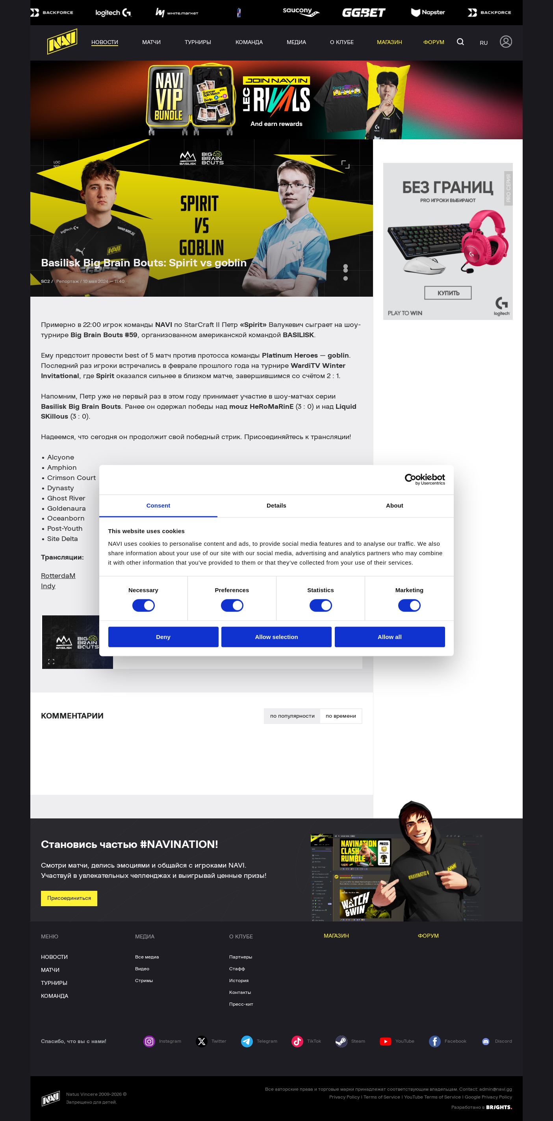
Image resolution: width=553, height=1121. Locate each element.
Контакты (240, 992)
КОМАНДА (54, 996)
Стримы (144, 980)
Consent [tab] (159, 505)
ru (484, 43)
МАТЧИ (50, 970)
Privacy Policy (344, 1097)
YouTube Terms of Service (432, 1097)
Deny (163, 636)
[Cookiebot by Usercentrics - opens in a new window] (410, 480)
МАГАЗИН (336, 936)
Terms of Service (382, 1097)
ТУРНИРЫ (54, 983)
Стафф (237, 968)
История (239, 980)
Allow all (390, 636)
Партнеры (240, 957)
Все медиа (147, 957)
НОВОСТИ (54, 957)
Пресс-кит (241, 1004)
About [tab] (394, 505)
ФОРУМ (428, 936)
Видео (142, 968)
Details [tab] (276, 505)
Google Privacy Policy (488, 1097)
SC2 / (47, 281)
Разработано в (481, 1107)
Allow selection (276, 636)
